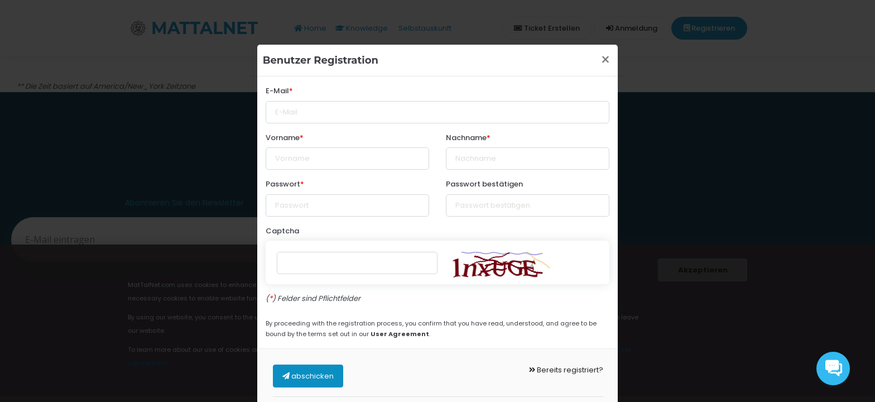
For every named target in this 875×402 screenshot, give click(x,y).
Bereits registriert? (566, 370)
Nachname (466, 137)
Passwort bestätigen (484, 184)
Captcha (282, 231)
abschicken (308, 376)
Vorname (283, 137)
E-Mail (277, 90)
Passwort (283, 184)
